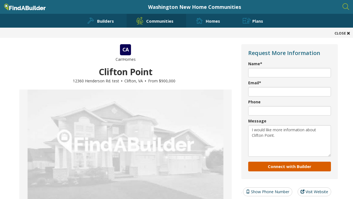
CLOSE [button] (342, 33)
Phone (254, 101)
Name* (255, 63)
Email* (254, 82)
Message (257, 121)
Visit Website (314, 191)
